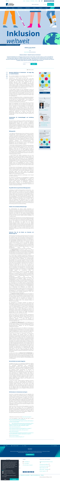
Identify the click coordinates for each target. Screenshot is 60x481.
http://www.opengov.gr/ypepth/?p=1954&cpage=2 (17, 419)
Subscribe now (30, 454)
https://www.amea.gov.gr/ (14, 431)
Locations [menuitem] (40, 7)
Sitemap (42, 475)
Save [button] (5, 479)
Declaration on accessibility (25, 475)
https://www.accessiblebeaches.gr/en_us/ (17, 436)
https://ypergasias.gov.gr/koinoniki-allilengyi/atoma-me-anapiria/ (20, 428)
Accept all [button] (14, 479)
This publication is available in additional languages (30, 62)
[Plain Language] (39, 0)
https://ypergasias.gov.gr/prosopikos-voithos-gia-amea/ (19, 429)
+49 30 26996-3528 (43, 124)
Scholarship (32, 0)
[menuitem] (7, 7)
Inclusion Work (22, 9)
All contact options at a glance (28, 465)
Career (24, 0)
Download (45, 92)
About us (12, 9)
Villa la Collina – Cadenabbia (45, 469)
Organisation (17, 9)
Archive (36, 0)
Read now (45, 147)
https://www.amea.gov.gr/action (15, 426)
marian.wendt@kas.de (43, 109)
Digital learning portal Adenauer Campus (46, 462)
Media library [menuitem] (20, 7)
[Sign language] (41, 0)
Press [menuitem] (46, 7)
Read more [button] (4, 468)
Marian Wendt (26, 52)
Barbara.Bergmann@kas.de (44, 122)
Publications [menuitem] (28, 7)
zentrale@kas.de (26, 461)
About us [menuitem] (52, 7)
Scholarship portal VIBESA (44, 464)
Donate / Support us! (44, 471)
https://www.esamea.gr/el (26, 416)
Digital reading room (44, 467)
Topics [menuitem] (13, 7)
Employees (28, 0)
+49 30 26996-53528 (43, 125)
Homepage (8, 9)
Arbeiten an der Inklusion (42, 9)
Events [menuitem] (34, 7)
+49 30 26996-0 (26, 463)
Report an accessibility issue (35, 475)
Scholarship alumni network (45, 466)
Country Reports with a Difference (31, 9)
